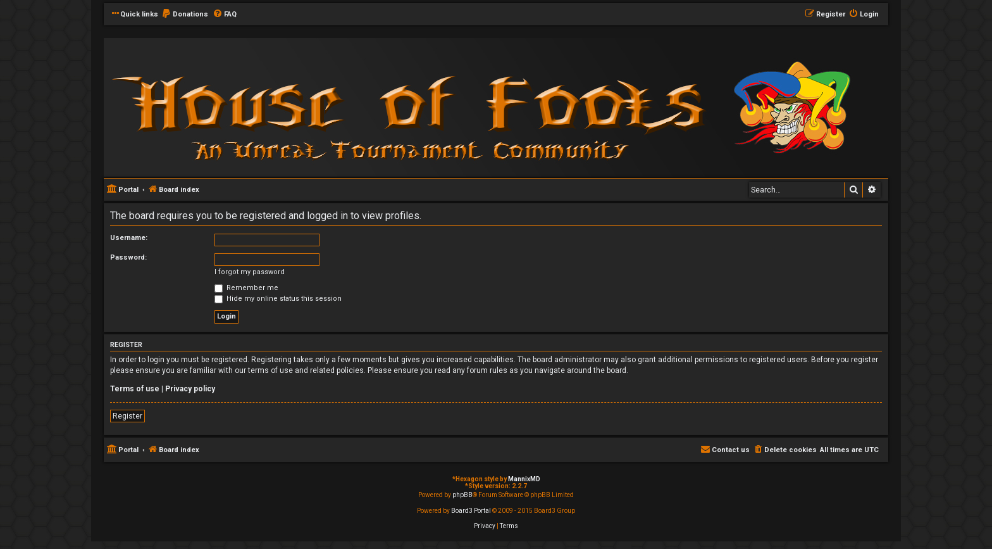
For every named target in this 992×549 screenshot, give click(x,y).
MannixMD (524, 479)
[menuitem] (184, 14)
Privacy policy (190, 388)
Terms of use (134, 388)
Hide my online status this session (278, 298)
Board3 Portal (471, 510)
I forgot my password (249, 272)
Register (127, 416)
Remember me (246, 288)
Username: (128, 238)
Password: (128, 257)
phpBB (462, 494)
